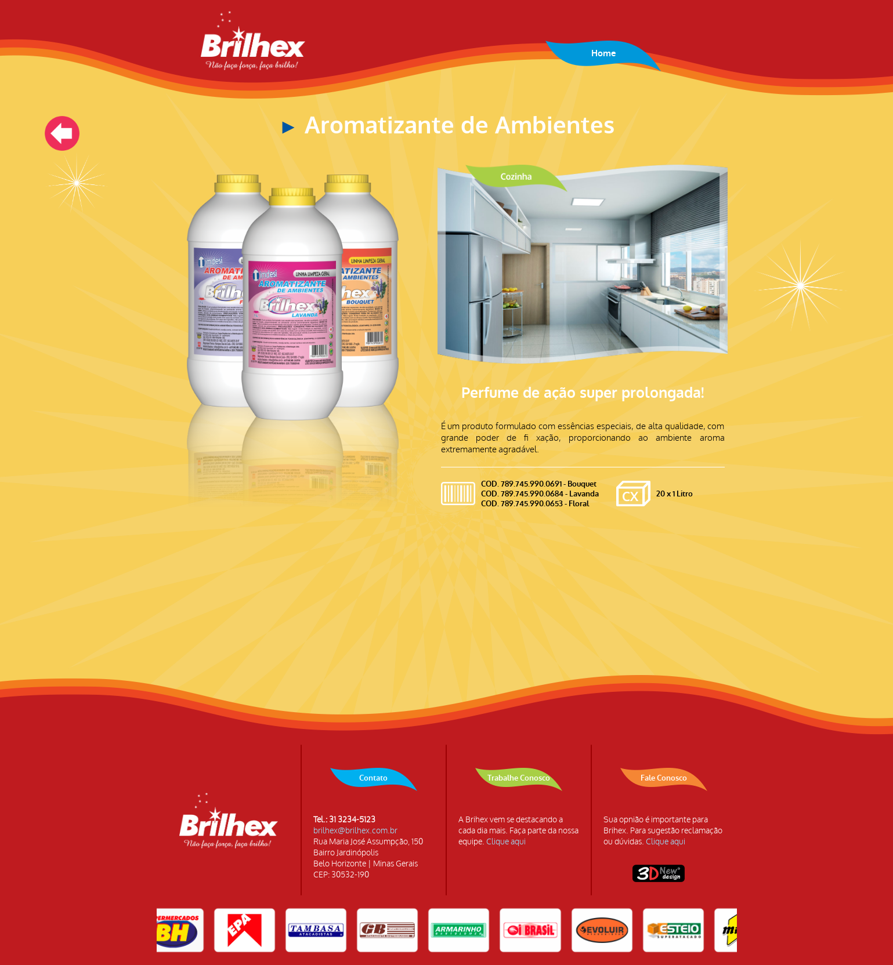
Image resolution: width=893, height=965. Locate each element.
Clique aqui (506, 841)
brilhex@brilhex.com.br (355, 830)
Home (603, 53)
